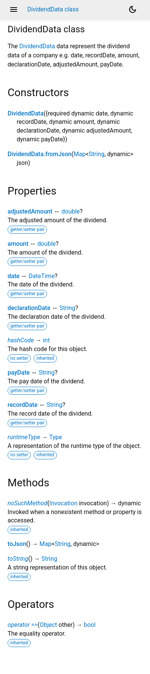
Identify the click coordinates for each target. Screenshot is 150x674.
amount (18, 243)
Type (55, 437)
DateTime (41, 276)
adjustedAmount (30, 211)
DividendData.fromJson (40, 154)
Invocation (63, 503)
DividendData (37, 46)
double (70, 211)
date (14, 276)
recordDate (23, 404)
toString (18, 558)
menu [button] (13, 9)
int (46, 340)
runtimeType (24, 437)
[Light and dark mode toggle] (133, 9)
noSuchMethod (27, 503)
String (97, 154)
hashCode (21, 340)
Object (48, 624)
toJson (17, 543)
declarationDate (29, 308)
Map (79, 154)
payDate (19, 372)
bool (89, 624)
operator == (23, 624)
